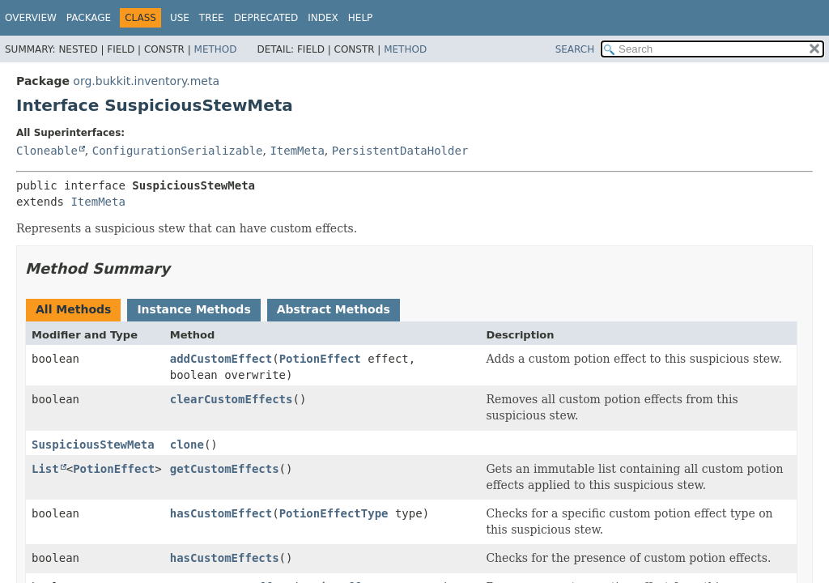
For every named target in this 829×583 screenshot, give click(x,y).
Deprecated (266, 17)
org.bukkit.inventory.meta (146, 80)
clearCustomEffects (231, 399)
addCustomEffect (221, 358)
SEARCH (575, 49)
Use (179, 17)
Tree (211, 17)
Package (88, 17)
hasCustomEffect (221, 513)
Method (215, 49)
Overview (31, 17)
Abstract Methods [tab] (333, 309)
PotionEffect (320, 358)
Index (323, 17)
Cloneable (47, 150)
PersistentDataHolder (400, 150)
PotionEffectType (334, 513)
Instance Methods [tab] (193, 309)
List (45, 468)
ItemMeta (297, 150)
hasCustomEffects (224, 557)
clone (187, 444)
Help (360, 17)
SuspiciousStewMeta (93, 444)
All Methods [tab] (73, 309)
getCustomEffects (224, 468)
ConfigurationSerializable (177, 150)
